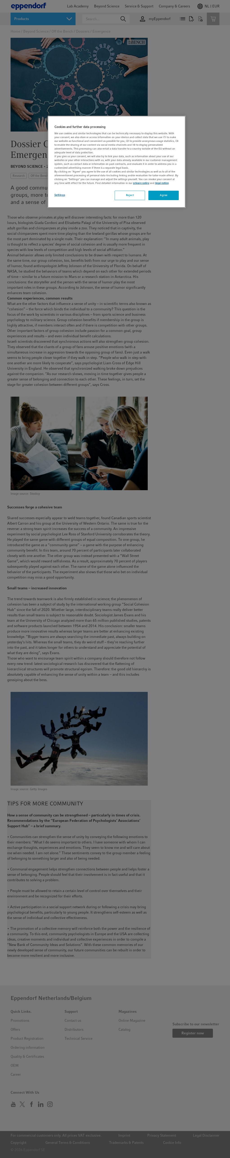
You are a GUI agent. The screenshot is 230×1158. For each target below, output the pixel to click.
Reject (130, 195)
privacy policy (141, 183)
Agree (163, 195)
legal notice (162, 183)
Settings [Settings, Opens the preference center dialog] (59, 195)
